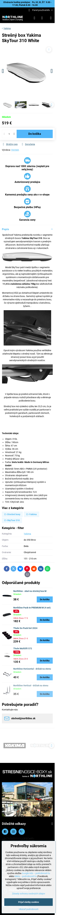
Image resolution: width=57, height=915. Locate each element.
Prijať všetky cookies (28, 902)
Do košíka (34, 133)
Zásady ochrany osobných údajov (28, 893)
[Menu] (51, 18)
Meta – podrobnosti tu (26, 876)
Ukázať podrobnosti (28, 909)
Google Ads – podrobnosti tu (36, 873)
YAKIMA (15, 150)
